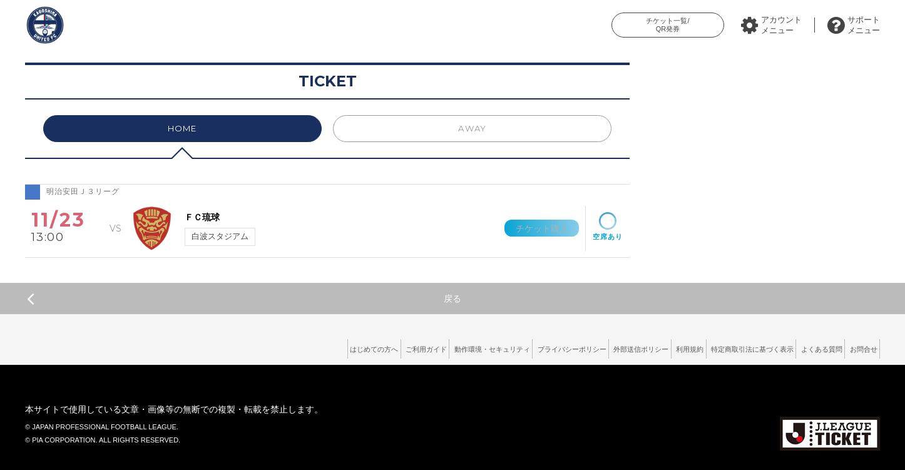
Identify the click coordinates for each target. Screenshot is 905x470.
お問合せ (858, 346)
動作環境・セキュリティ (408, 346)
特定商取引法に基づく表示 (722, 346)
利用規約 (646, 346)
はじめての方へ (264, 346)
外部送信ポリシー (585, 346)
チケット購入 (534, 228)
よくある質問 (804, 346)
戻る (244, 299)
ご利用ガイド (328, 346)
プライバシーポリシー (502, 346)
